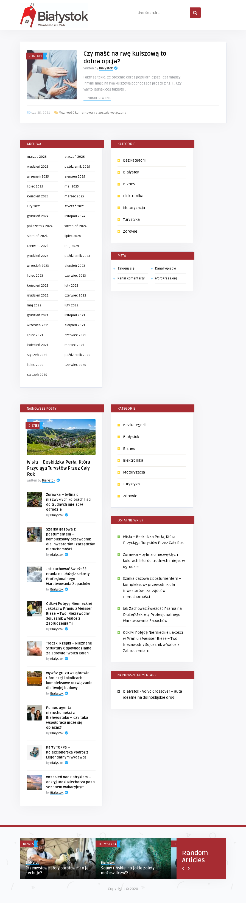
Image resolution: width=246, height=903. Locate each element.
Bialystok (106, 68)
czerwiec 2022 (75, 295)
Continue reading (97, 98)
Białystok (131, 172)
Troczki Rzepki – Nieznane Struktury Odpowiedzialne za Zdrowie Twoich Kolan (69, 648)
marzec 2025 (74, 196)
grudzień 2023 (37, 256)
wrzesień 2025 (38, 177)
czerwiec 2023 (75, 276)
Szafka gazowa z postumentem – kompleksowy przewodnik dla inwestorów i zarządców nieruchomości (70, 539)
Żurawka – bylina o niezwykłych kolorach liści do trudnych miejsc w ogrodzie (154, 560)
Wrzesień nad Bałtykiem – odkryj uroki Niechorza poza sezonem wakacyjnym (70, 782)
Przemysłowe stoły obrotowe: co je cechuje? (57, 870)
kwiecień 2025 (37, 196)
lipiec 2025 (35, 186)
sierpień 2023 (75, 266)
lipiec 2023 (35, 276)
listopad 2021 (75, 315)
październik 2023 (77, 256)
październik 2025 (77, 167)
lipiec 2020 (35, 365)
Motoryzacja (134, 207)
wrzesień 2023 (38, 266)
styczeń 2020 (37, 375)
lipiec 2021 (35, 335)
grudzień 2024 (37, 216)
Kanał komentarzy (131, 278)
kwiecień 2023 (37, 286)
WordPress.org (166, 278)
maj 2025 (72, 186)
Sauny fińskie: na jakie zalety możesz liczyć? (128, 870)
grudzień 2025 (37, 167)
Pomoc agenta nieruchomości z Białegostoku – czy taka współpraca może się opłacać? (67, 718)
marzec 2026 (37, 157)
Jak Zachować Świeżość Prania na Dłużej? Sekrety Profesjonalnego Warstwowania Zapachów (152, 614)
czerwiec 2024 (37, 246)
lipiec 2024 (73, 236)
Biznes (129, 184)
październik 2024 (39, 226)
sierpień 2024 (37, 236)
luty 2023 (71, 286)
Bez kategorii (134, 160)
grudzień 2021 (37, 315)
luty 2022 (72, 305)
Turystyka (131, 219)
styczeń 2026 (75, 157)
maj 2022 (34, 305)
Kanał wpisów (165, 268)
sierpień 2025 (75, 177)
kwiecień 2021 (37, 345)
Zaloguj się (126, 268)
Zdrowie (36, 56)
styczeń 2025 (75, 206)
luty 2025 (34, 206)
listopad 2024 (75, 216)
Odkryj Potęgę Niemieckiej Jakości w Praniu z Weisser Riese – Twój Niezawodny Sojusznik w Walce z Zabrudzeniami (69, 614)
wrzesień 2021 (38, 325)
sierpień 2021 (75, 325)
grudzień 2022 (38, 295)
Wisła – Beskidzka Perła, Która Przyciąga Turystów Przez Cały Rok (58, 468)
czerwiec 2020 (75, 365)
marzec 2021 (74, 345)
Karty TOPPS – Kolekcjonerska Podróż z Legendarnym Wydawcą (67, 752)
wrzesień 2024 (75, 226)
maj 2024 (72, 246)
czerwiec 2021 (75, 335)
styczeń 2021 (37, 355)
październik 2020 (77, 355)
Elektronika (133, 196)
